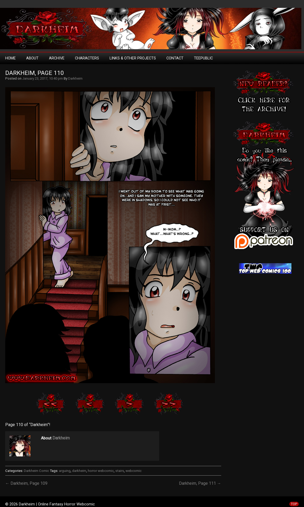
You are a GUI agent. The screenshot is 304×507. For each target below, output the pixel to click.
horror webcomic (101, 471)
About (32, 58)
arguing (64, 471)
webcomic (134, 471)
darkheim (79, 471)
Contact (174, 58)
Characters (87, 58)
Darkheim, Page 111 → (200, 483)
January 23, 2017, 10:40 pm (42, 78)
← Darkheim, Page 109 (26, 483)
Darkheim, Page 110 (34, 72)
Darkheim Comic (36, 471)
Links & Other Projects (133, 58)
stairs (119, 471)
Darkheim (75, 78)
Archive (56, 58)
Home (10, 58)
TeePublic (203, 58)
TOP (294, 504)
